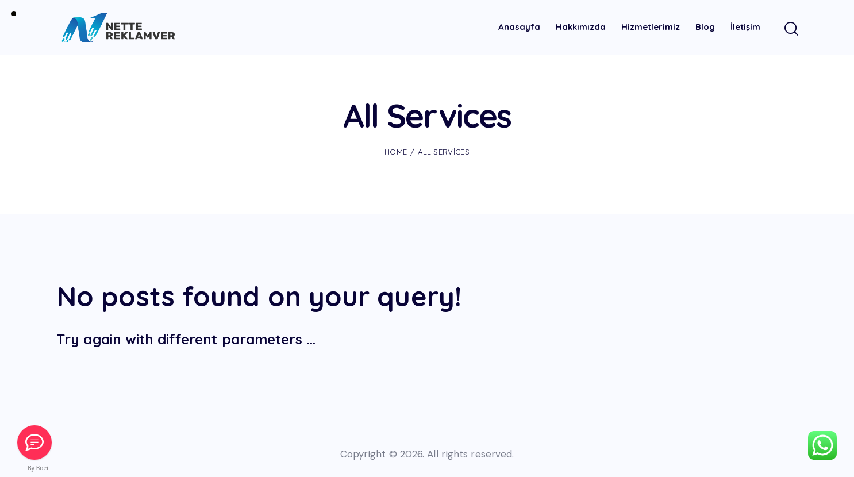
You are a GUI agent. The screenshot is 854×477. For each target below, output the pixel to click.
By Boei (38, 468)
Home (395, 151)
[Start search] (790, 29)
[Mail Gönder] (34, 442)
